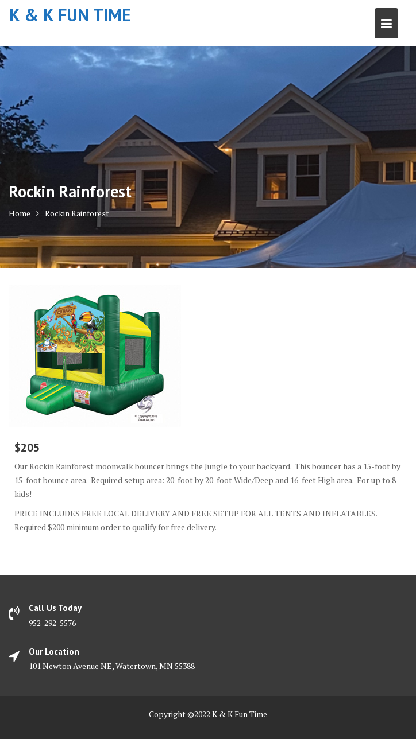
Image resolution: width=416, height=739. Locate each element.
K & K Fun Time (70, 14)
